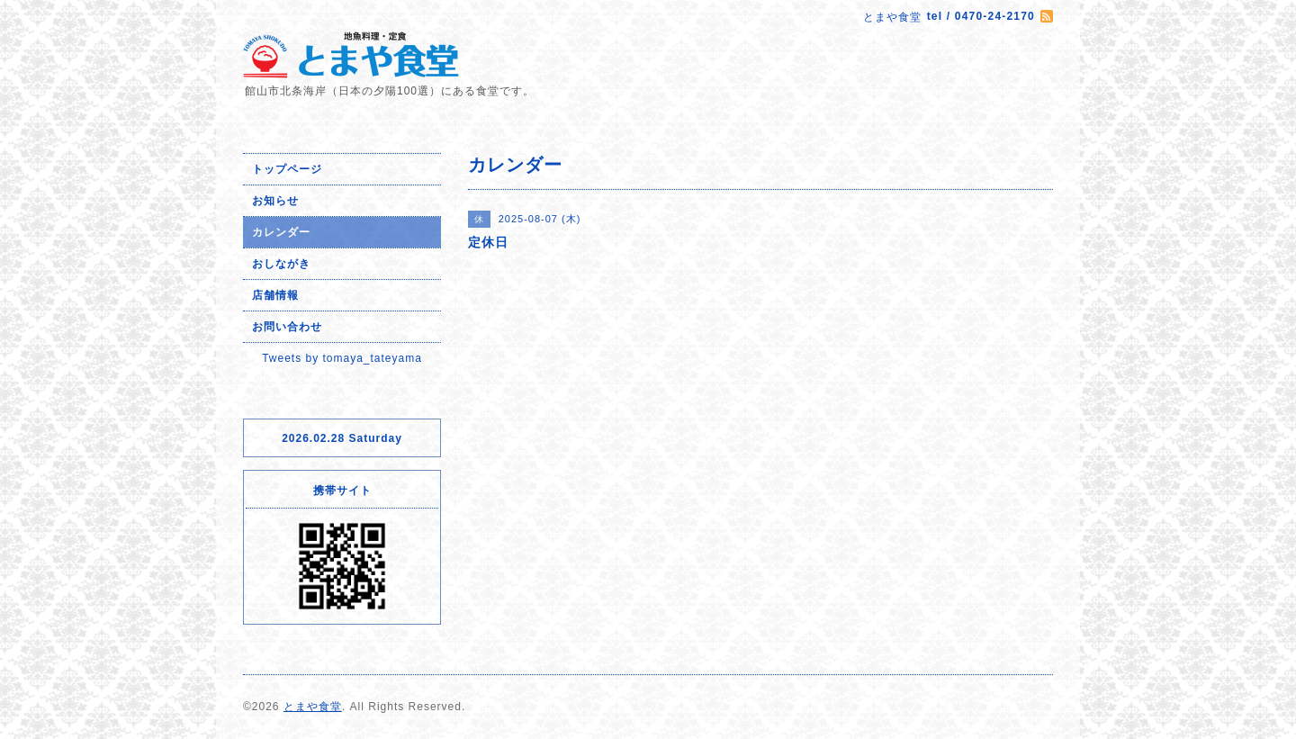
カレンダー (281, 232)
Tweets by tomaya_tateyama (342, 358)
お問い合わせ (287, 326)
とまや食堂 (313, 706)
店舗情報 (275, 295)
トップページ (287, 169)
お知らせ (275, 200)
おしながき (281, 263)
